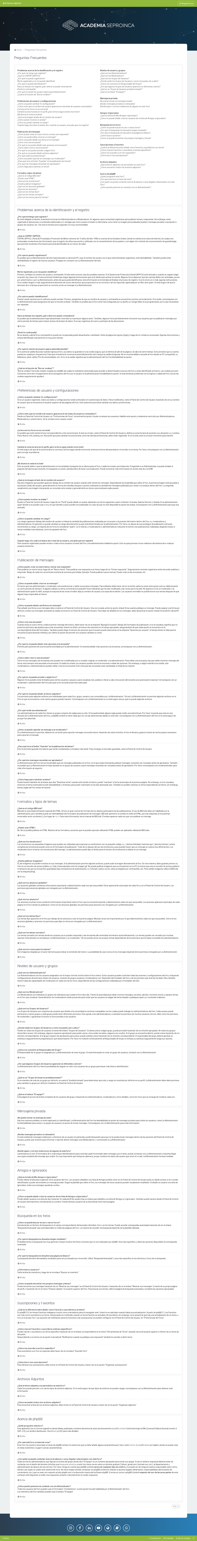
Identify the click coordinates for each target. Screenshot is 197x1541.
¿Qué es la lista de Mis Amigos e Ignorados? (119, 116)
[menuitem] (186, 3)
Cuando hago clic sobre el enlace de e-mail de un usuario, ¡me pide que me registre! (53, 125)
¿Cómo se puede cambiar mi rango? (32, 123)
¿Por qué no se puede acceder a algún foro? (36, 150)
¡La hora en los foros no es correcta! (32, 109)
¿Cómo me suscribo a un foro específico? (118, 153)
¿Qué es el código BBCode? (29, 176)
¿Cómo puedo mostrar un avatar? (31, 120)
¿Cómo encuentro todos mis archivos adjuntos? (120, 167)
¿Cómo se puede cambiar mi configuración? (36, 104)
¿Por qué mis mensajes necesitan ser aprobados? (38, 164)
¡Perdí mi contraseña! (26, 89)
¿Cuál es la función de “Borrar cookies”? (34, 94)
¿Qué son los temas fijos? (28, 192)
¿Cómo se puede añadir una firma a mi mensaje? (38, 140)
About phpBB (57, 1431)
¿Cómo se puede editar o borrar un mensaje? (36, 137)
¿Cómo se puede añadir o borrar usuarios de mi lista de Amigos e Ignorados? (133, 118)
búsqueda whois (67, 1464)
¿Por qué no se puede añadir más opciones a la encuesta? (42, 145)
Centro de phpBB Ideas (139, 1445)
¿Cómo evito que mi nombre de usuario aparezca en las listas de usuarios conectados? (54, 106)
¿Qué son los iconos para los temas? (33, 197)
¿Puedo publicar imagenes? (29, 184)
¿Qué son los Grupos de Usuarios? (114, 78)
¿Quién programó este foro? (112, 176)
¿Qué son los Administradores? (113, 73)
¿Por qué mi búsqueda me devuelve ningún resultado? (123, 130)
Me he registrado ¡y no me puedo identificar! (36, 81)
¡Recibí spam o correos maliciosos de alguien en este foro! (125, 106)
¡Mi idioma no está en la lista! (29, 114)
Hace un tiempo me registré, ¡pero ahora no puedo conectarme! (44, 87)
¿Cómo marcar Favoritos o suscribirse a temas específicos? (125, 150)
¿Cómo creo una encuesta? (29, 142)
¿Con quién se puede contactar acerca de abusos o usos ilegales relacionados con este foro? (137, 183)
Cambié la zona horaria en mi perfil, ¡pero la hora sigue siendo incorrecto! (48, 112)
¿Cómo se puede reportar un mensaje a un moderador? (41, 158)
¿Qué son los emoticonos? (28, 181)
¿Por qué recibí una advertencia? (31, 156)
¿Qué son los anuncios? (27, 189)
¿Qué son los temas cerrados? (30, 194)
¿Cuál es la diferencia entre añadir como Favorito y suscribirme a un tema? (132, 147)
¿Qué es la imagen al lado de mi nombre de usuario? (39, 117)
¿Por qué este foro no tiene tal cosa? (116, 179)
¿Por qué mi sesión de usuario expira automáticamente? (41, 92)
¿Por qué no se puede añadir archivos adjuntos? (37, 153)
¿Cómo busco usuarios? (110, 136)
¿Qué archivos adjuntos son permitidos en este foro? (122, 165)
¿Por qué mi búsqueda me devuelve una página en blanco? (125, 133)
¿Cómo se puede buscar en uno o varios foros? (120, 127)
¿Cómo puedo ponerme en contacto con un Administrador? (125, 187)
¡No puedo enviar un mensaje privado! (116, 101)
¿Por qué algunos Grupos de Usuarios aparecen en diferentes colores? (130, 87)
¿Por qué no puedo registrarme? (31, 78)
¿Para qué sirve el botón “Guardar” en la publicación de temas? (44, 161)
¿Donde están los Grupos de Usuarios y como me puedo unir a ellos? (129, 81)
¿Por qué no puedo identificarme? (31, 84)
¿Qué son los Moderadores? (112, 76)
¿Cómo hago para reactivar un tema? (33, 167)
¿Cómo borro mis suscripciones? (114, 155)
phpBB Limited (119, 1428)
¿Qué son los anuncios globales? (31, 186)
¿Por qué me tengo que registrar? (31, 73)
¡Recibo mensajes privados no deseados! (117, 104)
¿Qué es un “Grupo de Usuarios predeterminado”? (121, 89)
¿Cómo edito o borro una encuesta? (32, 148)
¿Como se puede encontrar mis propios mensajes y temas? (125, 138)
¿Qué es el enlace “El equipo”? (113, 92)
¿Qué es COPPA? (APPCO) (28, 76)
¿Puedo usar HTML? (26, 178)
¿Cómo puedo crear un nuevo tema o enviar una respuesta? (43, 134)
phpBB (148, 469)
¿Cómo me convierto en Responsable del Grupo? (121, 84)
